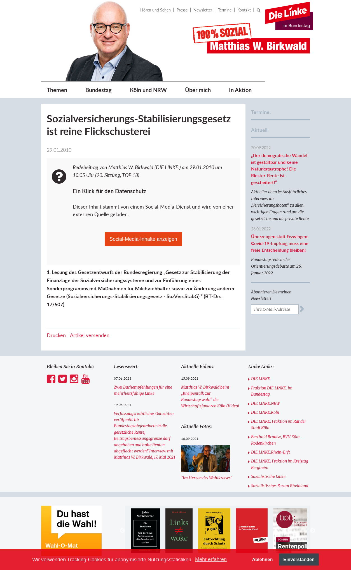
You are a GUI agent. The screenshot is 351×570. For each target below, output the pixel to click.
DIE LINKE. (261, 378)
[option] (145, 530)
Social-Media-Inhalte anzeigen (143, 239)
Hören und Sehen (155, 10)
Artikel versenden (89, 335)
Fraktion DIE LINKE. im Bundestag (271, 391)
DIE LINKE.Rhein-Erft (270, 452)
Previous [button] (122, 531)
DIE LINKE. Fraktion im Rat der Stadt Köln (278, 424)
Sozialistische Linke (268, 476)
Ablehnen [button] (262, 559)
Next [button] (312, 531)
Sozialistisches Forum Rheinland (279, 485)
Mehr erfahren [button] (211, 559)
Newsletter (202, 10)
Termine (224, 10)
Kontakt (244, 10)
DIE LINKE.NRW (265, 403)
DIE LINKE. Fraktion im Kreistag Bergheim (279, 464)
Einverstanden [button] (299, 559)
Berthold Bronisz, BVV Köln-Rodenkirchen (276, 439)
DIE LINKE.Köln (265, 412)
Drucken (56, 335)
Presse (182, 10)
